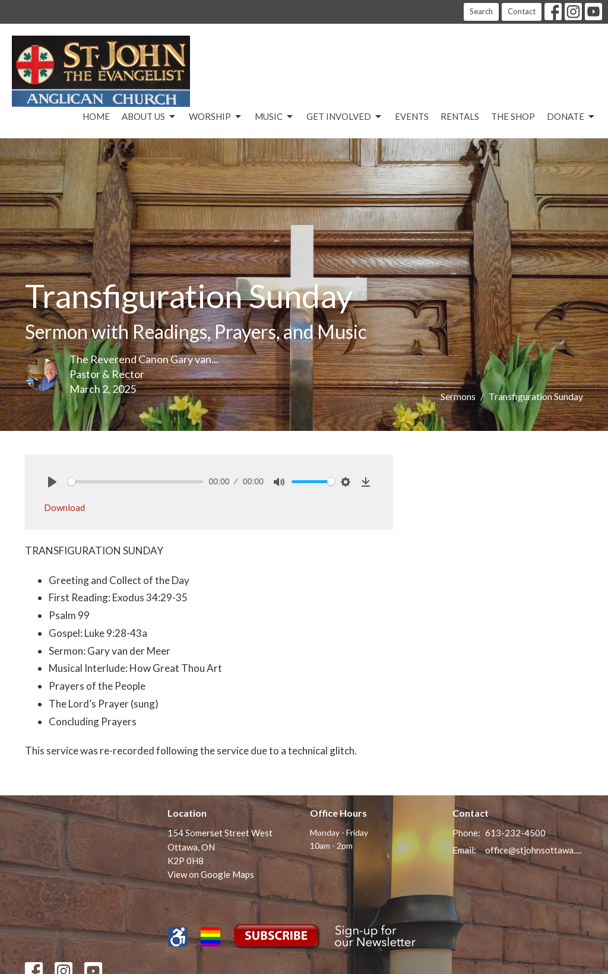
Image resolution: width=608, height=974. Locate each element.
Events (412, 116)
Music (274, 117)
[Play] (52, 481)
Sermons (458, 396)
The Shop (513, 116)
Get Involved (344, 117)
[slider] (135, 481)
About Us (149, 117)
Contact (522, 11)
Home (96, 116)
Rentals (460, 116)
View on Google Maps (210, 874)
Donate (571, 117)
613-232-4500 (515, 832)
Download (64, 507)
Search (481, 11)
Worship (216, 117)
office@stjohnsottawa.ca (534, 850)
